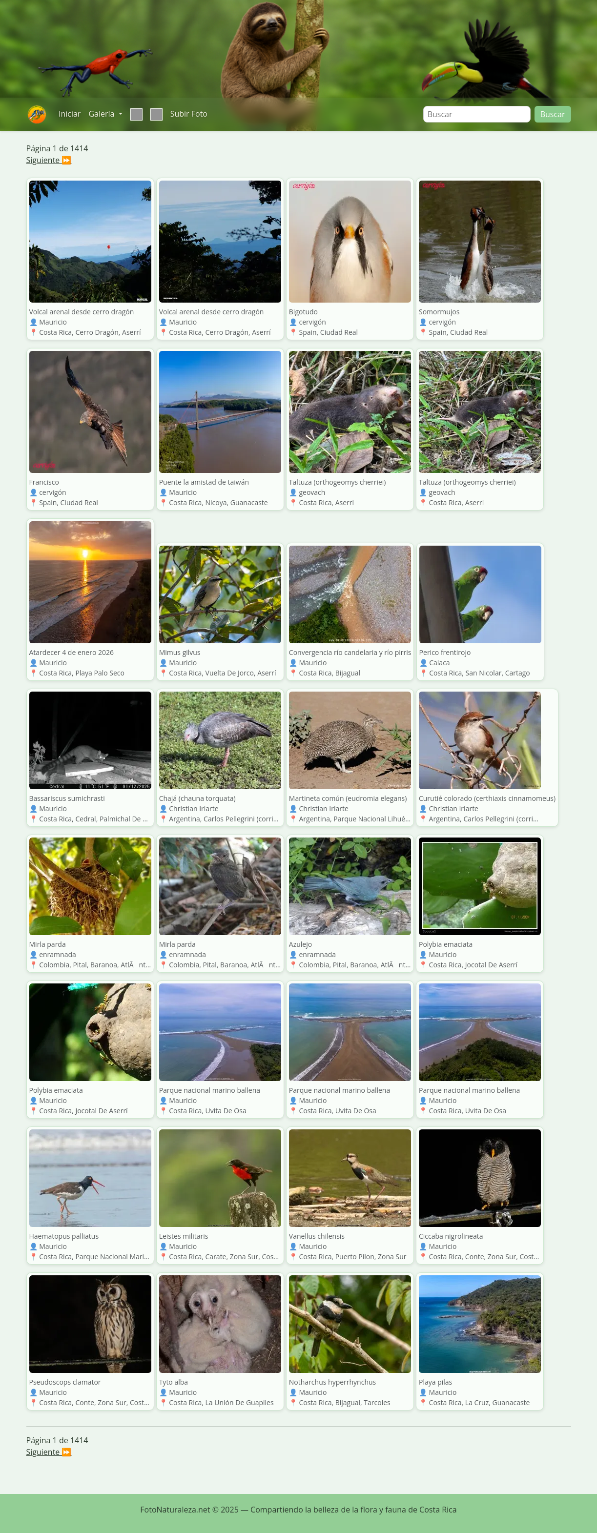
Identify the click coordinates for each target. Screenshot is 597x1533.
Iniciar (70, 113)
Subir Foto (188, 113)
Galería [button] (102, 113)
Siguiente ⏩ (49, 160)
